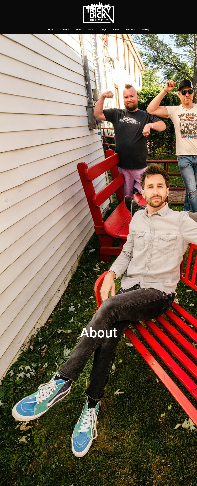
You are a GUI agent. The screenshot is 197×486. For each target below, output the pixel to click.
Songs (103, 29)
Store (78, 29)
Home (50, 29)
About (90, 29)
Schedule (64, 29)
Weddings (130, 29)
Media (116, 29)
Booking (145, 29)
